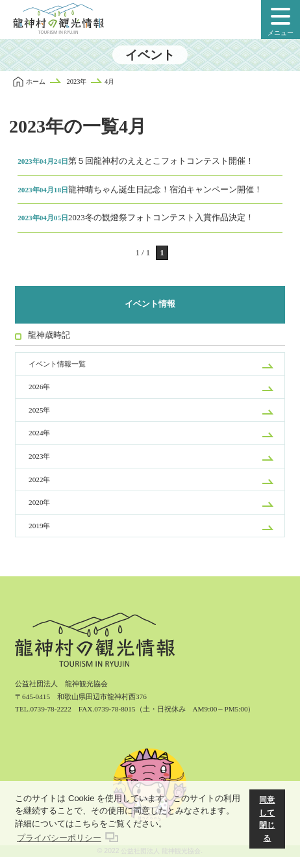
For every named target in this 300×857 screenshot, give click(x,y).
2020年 (39, 502)
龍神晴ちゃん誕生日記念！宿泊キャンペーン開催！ (140, 189)
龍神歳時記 (49, 335)
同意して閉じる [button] (267, 818)
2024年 (39, 433)
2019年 (39, 526)
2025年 (39, 410)
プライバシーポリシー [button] (59, 838)
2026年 (39, 386)
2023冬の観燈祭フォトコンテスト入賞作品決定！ (135, 217)
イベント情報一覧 (57, 364)
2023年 (39, 456)
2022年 (39, 479)
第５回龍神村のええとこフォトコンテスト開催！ (136, 161)
